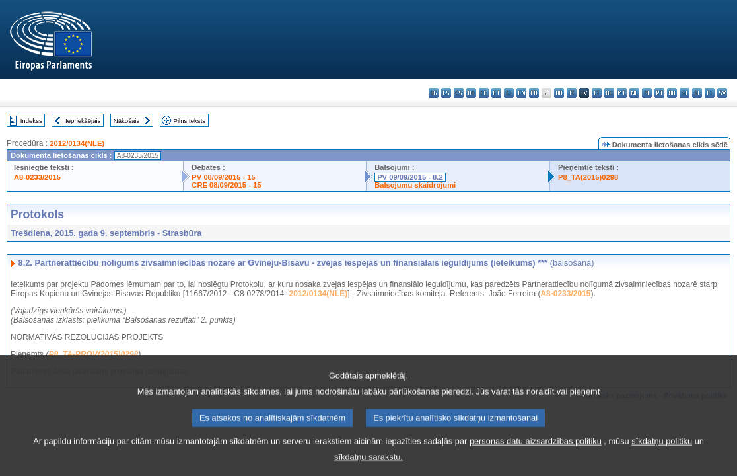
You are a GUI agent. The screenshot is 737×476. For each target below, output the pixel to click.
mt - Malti (622, 93)
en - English (521, 93)
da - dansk (471, 93)
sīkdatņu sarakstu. (368, 466)
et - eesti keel (496, 93)
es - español (446, 93)
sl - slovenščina (697, 93)
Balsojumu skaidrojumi (415, 185)
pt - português (659, 93)
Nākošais (126, 120)
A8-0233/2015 (37, 177)
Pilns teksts (190, 120)
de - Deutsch (484, 93)
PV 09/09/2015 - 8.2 (410, 177)
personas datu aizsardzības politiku (536, 451)
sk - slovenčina (684, 93)
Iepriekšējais (82, 120)
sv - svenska (722, 93)
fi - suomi (710, 93)
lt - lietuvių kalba (597, 93)
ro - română (672, 93)
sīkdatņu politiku (661, 451)
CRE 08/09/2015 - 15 (226, 185)
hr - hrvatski (559, 93)
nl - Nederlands (634, 93)
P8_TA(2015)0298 (588, 177)
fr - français (534, 93)
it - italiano (572, 93)
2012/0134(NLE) (77, 143)
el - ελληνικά (509, 93)
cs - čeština (459, 93)
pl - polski (647, 93)
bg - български (434, 93)
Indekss (31, 120)
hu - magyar (609, 93)
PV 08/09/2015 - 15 (223, 177)
